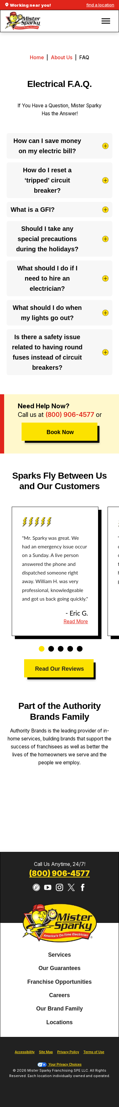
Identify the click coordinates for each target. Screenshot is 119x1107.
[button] (106, 21)
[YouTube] (47, 887)
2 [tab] (49, 645)
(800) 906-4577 (69, 414)
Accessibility (25, 1052)
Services (59, 955)
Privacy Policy (68, 1052)
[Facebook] (82, 887)
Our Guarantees (59, 968)
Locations (59, 1022)
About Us (61, 57)
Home (37, 57)
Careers (59, 995)
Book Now (60, 432)
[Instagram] (59, 887)
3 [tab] (58, 645)
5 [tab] (77, 645)
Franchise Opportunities (59, 982)
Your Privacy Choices (59, 1064)
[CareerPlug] (36, 887)
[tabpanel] (55, 571)
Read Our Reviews (59, 669)
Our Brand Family (59, 1009)
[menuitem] (59, 955)
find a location (100, 4)
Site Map (46, 1052)
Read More (75, 621)
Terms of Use (93, 1052)
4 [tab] (68, 645)
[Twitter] (71, 887)
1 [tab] (39, 645)
